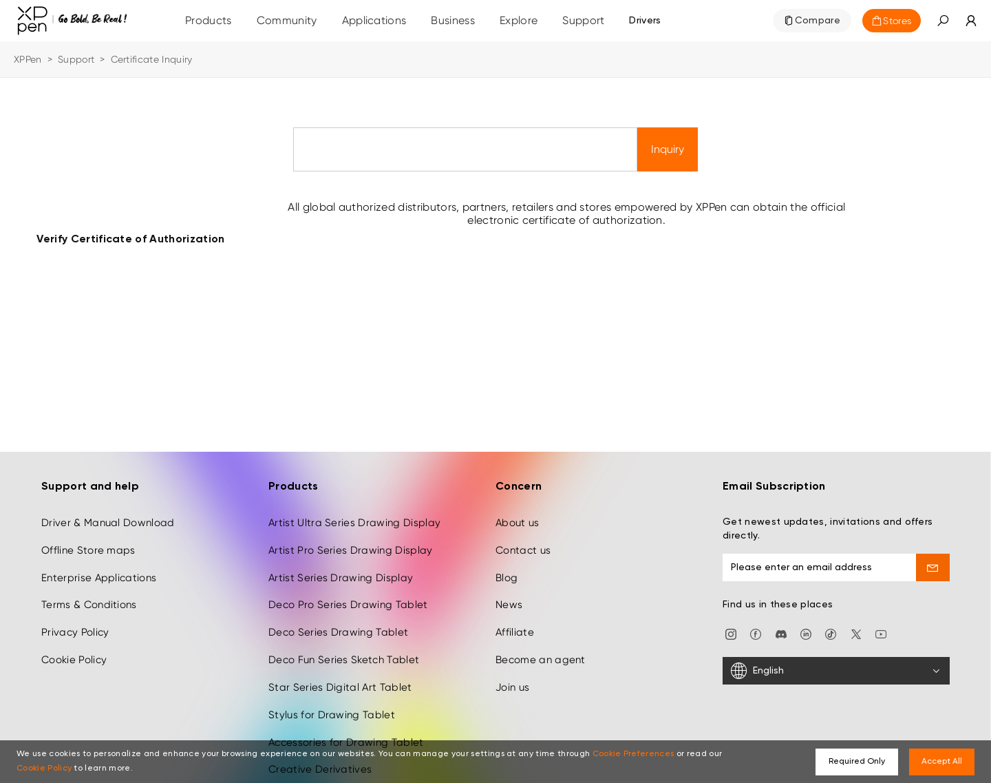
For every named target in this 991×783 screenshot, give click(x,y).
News (509, 591)
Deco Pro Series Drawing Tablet (348, 591)
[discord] (781, 620)
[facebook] (755, 620)
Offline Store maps (88, 537)
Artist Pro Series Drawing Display (350, 537)
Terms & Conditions (89, 591)
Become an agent (541, 646)
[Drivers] (645, 20)
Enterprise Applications (98, 564)
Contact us (523, 537)
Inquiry (667, 149)
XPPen (28, 59)
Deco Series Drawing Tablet (338, 619)
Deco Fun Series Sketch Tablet (343, 646)
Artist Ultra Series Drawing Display (354, 509)
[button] (942, 20)
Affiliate (515, 619)
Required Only (857, 762)
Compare (817, 20)
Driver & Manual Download (108, 509)
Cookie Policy (74, 646)
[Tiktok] (830, 620)
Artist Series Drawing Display (340, 564)
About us (518, 509)
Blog (507, 564)
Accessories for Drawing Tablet (346, 729)
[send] (933, 554)
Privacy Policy (75, 619)
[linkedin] (806, 620)
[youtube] (881, 620)
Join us (512, 674)
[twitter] (856, 620)
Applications (374, 20)
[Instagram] (731, 620)
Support (76, 59)
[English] (836, 657)
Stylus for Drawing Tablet (331, 702)
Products (208, 20)
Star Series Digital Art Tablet (340, 674)
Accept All (941, 762)
